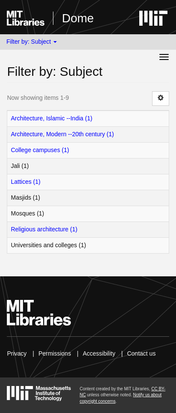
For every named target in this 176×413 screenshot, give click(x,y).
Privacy (16, 353)
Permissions (54, 353)
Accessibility (99, 353)
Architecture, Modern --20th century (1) (62, 134)
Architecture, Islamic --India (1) (51, 118)
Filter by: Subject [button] (31, 41)
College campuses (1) (40, 150)
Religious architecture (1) (44, 229)
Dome (78, 18)
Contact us (141, 353)
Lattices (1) (25, 181)
